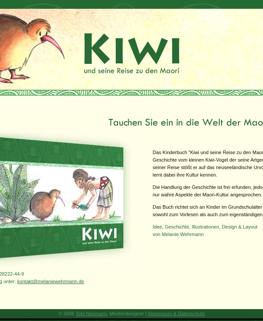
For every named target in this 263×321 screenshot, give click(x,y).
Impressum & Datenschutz (176, 313)
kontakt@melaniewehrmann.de (50, 281)
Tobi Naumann (91, 313)
